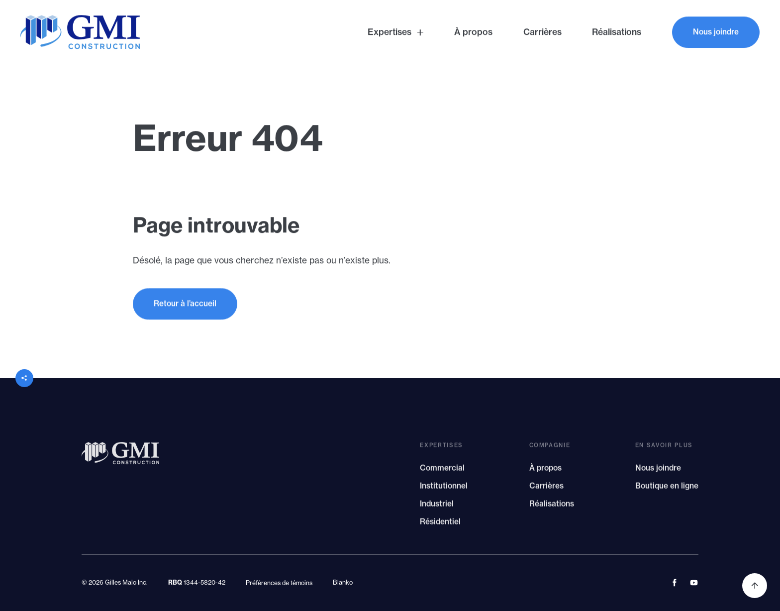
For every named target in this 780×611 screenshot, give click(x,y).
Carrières (546, 489)
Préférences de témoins (279, 583)
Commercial (442, 471)
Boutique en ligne (666, 489)
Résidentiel (440, 524)
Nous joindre (658, 471)
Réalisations (551, 506)
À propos (545, 471)
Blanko (343, 582)
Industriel (437, 506)
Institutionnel (444, 489)
